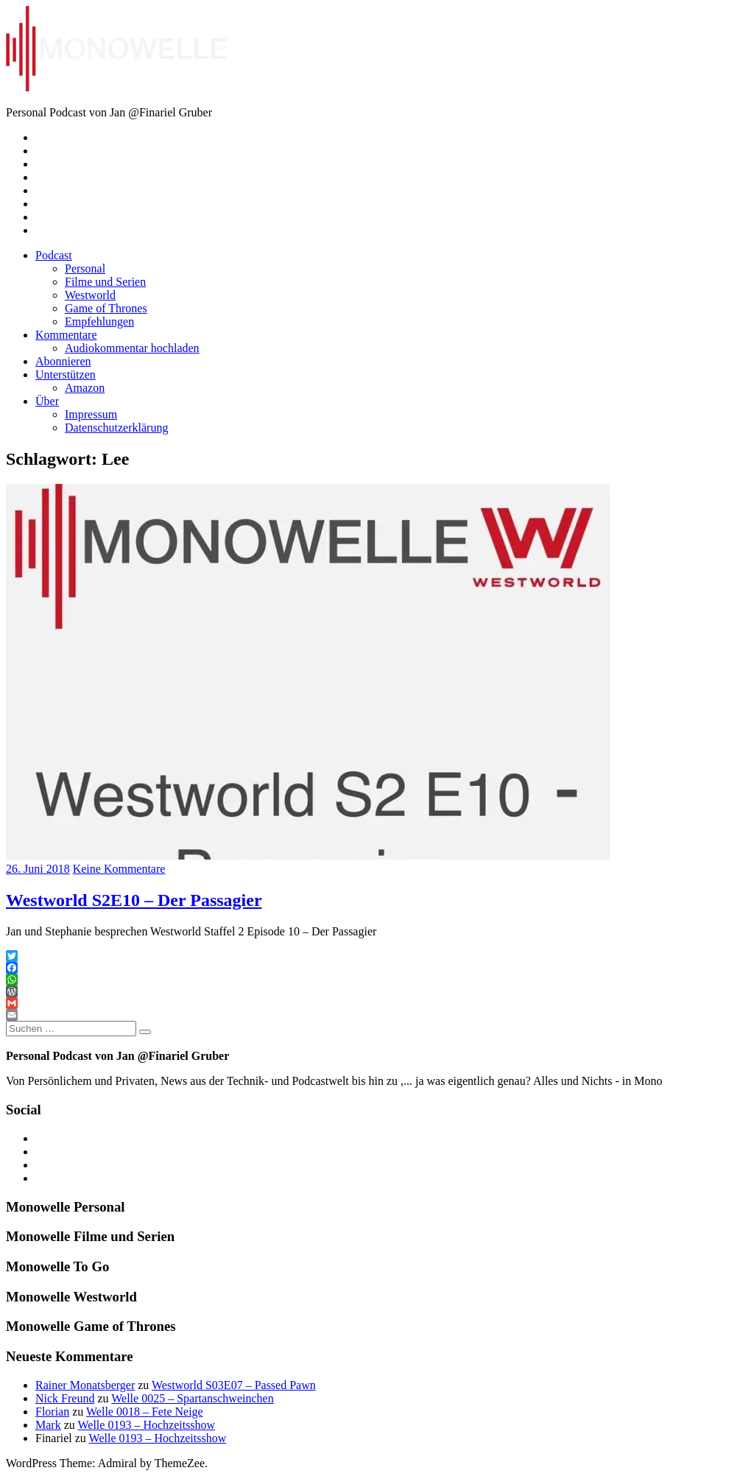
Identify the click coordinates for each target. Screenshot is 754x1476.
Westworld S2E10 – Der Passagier (134, 900)
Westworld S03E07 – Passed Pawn (234, 1385)
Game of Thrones (106, 308)
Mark (48, 1425)
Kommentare (66, 334)
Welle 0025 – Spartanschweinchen (192, 1398)
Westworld (90, 295)
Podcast (53, 255)
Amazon (85, 388)
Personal (85, 268)
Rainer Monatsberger (85, 1385)
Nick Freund (64, 1398)
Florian (52, 1411)
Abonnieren (63, 361)
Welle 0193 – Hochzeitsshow (146, 1425)
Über (47, 401)
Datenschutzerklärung (116, 427)
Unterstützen (65, 374)
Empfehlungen (99, 321)
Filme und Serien (105, 281)
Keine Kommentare (119, 868)
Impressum (91, 414)
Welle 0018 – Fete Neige (144, 1411)
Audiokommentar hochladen (132, 348)
